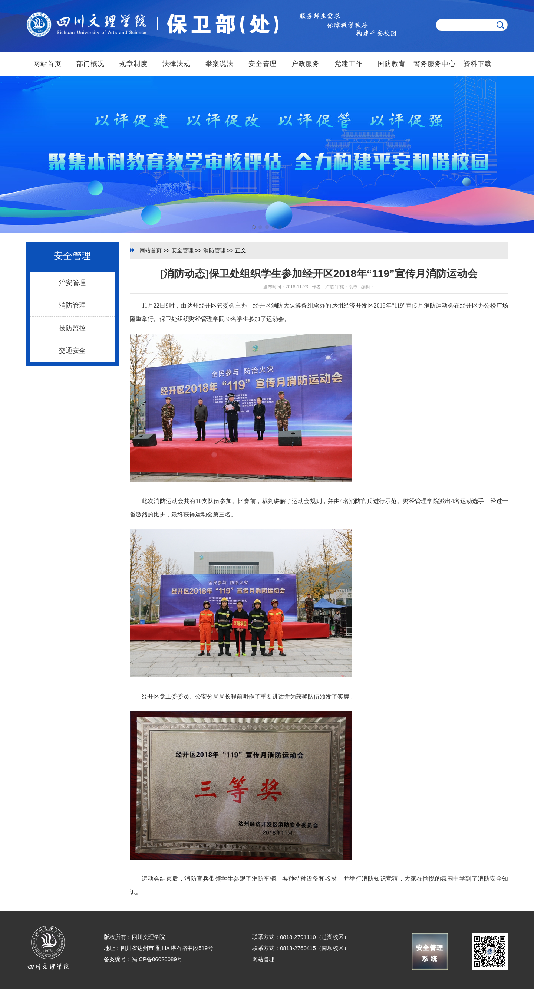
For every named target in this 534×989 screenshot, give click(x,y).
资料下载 (478, 64)
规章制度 (133, 64)
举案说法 (219, 64)
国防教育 (392, 64)
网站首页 (47, 64)
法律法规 (176, 64)
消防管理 (72, 305)
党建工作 (348, 64)
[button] (254, 227)
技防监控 (72, 328)
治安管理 (72, 282)
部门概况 (90, 64)
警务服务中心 (434, 64)
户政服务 (305, 64)
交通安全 (72, 350)
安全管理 (262, 64)
